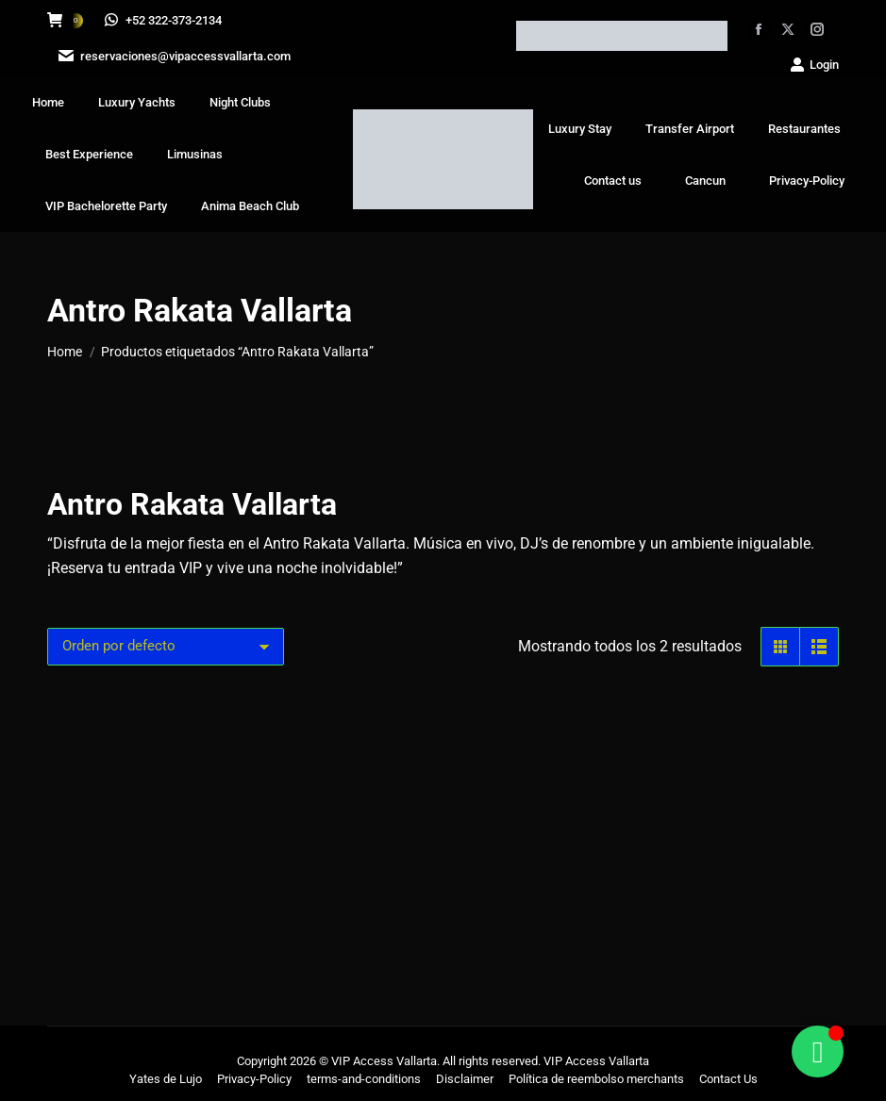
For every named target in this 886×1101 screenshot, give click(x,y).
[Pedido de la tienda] (165, 647)
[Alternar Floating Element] (818, 1051)
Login (814, 65)
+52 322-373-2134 (164, 20)
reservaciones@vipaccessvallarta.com (173, 56)
